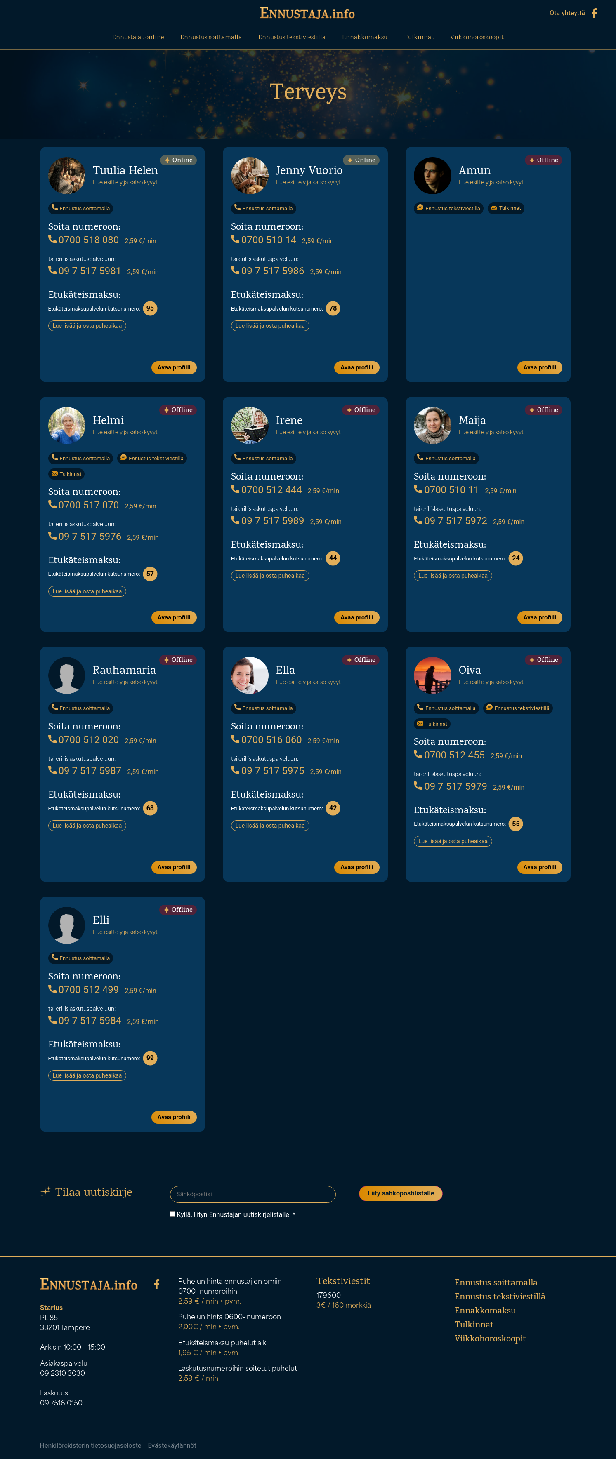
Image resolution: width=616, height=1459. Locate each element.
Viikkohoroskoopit (477, 37)
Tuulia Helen (125, 171)
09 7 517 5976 (85, 536)
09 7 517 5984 (85, 1020)
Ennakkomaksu (364, 37)
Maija (472, 421)
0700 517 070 (83, 505)
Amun (475, 171)
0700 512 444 (266, 489)
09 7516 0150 (61, 1403)
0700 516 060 (266, 739)
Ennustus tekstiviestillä (292, 37)
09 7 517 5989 (267, 520)
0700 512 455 (449, 754)
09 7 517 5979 (450, 786)
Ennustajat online (138, 37)
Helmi (108, 421)
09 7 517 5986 (267, 270)
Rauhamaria (124, 671)
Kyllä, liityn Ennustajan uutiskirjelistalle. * (236, 1214)
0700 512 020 (83, 739)
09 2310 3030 (62, 1373)
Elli (101, 921)
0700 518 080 (83, 239)
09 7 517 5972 (450, 520)
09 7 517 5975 (267, 770)
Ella (285, 671)
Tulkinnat (419, 37)
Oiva (470, 671)
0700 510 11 (446, 489)
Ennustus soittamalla (211, 37)
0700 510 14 (263, 239)
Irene (289, 421)
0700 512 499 (83, 989)
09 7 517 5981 (85, 270)
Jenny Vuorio (309, 171)
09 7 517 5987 (85, 770)
